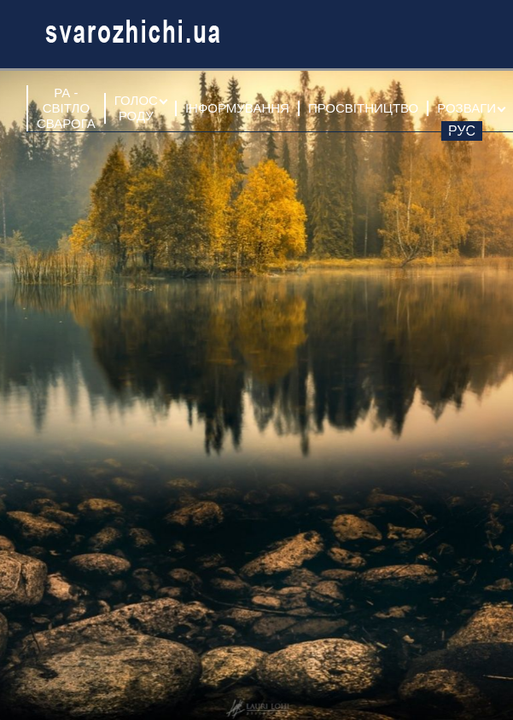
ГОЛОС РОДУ (136, 108)
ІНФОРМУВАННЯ (237, 108)
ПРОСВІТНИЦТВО (363, 108)
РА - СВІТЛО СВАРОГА (66, 108)
